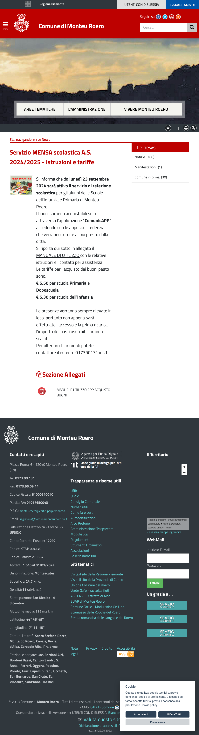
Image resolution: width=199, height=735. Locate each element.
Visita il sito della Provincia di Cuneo (97, 579)
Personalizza (157, 722)
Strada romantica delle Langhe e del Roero (102, 617)
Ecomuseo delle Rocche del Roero (95, 612)
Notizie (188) (144, 157)
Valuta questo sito (102, 719)
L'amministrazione (87, 109)
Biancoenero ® (119, 712)
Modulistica (79, 534)
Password (154, 565)
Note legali (74, 651)
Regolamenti (80, 539)
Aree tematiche (40, 109)
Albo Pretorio (80, 523)
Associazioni (80, 550)
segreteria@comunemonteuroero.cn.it (43, 519)
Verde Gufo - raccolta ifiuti (90, 590)
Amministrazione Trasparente (92, 528)
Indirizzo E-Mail (158, 549)
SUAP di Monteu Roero (88, 601)
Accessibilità (126, 648)
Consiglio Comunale (85, 501)
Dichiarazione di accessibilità (99, 725)
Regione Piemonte (51, 4)
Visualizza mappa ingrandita (164, 532)
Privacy (91, 648)
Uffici (74, 490)
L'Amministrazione (96, 127)
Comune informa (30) (150, 177)
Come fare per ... (82, 512)
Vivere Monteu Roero (146, 109)
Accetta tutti (141, 714)
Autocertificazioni (83, 517)
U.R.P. (75, 496)
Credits (107, 648)
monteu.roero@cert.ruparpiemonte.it (42, 511)
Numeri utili (79, 507)
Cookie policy (149, 705)
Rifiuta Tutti (174, 714)
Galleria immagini (83, 556)
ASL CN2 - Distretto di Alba (90, 596)
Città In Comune (102, 707)
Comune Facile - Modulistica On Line (97, 606)
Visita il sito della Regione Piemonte (97, 574)
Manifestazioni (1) (148, 167)
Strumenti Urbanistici (86, 545)
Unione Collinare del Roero (90, 585)
